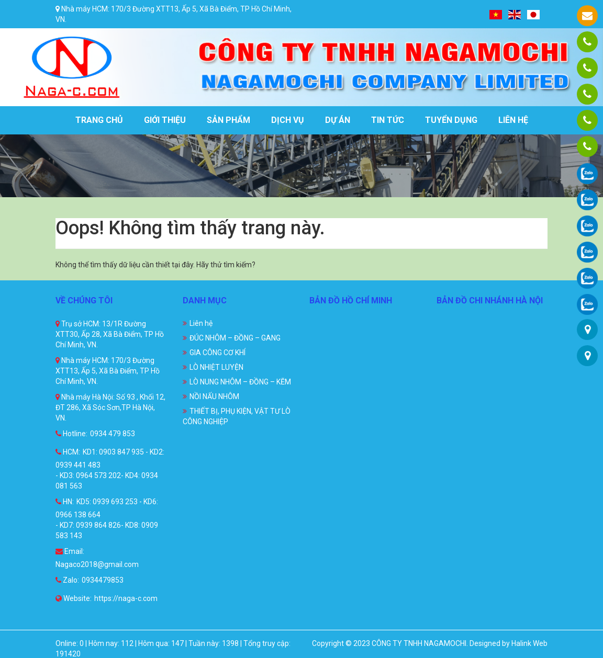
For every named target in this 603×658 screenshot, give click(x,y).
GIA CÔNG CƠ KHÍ (217, 352)
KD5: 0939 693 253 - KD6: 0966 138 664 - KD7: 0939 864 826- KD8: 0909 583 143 (106, 518)
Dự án (337, 120)
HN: (64, 501)
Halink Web (529, 643)
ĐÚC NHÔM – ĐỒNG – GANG (235, 338)
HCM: (67, 452)
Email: (69, 551)
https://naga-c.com (126, 598)
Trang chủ (99, 120)
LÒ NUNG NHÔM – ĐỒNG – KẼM (240, 382)
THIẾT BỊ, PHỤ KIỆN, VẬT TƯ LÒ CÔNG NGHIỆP (237, 416)
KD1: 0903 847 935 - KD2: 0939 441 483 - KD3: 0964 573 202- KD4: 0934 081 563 (109, 469)
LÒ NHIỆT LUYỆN (216, 367)
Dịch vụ (287, 120)
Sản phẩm (228, 120)
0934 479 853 (112, 433)
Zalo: (67, 580)
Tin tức (387, 120)
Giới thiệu (165, 120)
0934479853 (103, 580)
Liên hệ (513, 120)
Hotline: (71, 433)
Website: (73, 598)
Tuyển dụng (451, 120)
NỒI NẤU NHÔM (214, 396)
